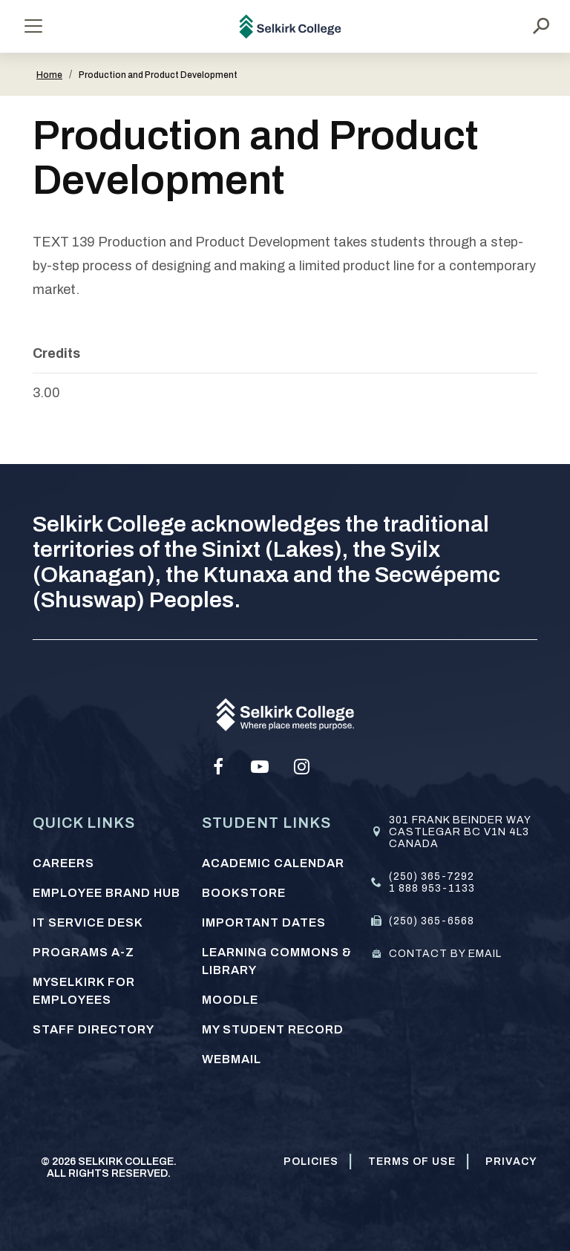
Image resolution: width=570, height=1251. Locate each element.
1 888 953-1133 (432, 888)
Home (49, 75)
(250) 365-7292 (431, 876)
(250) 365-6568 (431, 921)
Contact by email (445, 953)
